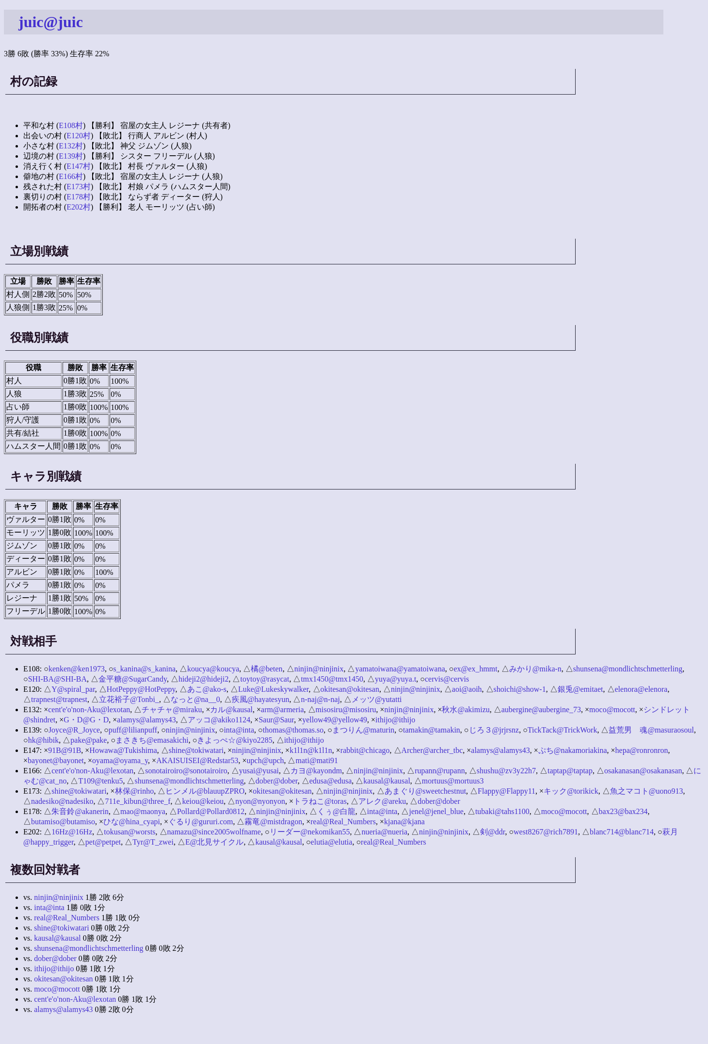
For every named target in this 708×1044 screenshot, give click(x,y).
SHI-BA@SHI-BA (57, 679)
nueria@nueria (384, 832)
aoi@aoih (467, 689)
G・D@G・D (86, 720)
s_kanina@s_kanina (144, 669)
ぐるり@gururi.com (200, 821)
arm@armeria (282, 709)
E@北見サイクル (214, 842)
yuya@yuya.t (395, 679)
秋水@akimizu (465, 709)
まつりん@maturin (363, 730)
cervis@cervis (447, 679)
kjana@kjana (404, 821)
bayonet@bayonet (56, 760)
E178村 (78, 197)
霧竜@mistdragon (273, 821)
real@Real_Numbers (343, 821)
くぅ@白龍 (336, 811)
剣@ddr (492, 832)
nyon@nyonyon (260, 801)
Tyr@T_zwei (153, 842)
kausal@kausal (386, 781)
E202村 (78, 207)
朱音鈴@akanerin (80, 811)
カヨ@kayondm (316, 771)
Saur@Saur (276, 720)
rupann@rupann (440, 771)
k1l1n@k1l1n (311, 750)
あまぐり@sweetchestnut (425, 791)
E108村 (71, 125)
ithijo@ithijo (395, 720)
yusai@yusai (259, 771)
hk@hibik (43, 740)
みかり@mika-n (535, 669)
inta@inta (239, 730)
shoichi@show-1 (520, 689)
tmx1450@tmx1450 (332, 679)
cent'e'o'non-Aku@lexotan (89, 709)
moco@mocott (612, 709)
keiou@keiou (203, 801)
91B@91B (64, 750)
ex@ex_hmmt (475, 669)
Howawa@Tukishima (123, 750)
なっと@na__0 (195, 699)
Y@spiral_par (73, 689)
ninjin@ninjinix (319, 669)
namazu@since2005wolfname (214, 832)
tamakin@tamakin (431, 730)
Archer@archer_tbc (432, 750)
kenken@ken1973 (76, 669)
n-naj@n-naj (320, 699)
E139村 (71, 156)
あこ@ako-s (206, 689)
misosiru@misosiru (346, 709)
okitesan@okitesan (350, 689)
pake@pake (88, 740)
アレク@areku (382, 801)
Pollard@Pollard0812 (210, 811)
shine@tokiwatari (196, 750)
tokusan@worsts (129, 832)
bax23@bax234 (623, 811)
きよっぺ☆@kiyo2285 (234, 740)
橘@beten (266, 669)
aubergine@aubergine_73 (541, 709)
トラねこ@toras (320, 801)
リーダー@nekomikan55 (310, 832)
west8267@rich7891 (546, 832)
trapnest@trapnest (59, 699)
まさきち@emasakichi (152, 740)
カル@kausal (231, 709)
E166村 (71, 176)
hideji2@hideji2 (203, 679)
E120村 (78, 135)
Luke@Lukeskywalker (273, 689)
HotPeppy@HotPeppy (141, 689)
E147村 (78, 166)
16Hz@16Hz (71, 832)
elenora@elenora (641, 689)
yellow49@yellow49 (334, 720)
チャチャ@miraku (172, 709)
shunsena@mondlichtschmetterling (627, 669)
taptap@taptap (570, 771)
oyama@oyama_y (120, 760)
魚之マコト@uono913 (646, 791)
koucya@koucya (213, 669)
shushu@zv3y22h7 (506, 771)
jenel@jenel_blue (436, 811)
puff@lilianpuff (133, 730)
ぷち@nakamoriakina (572, 750)
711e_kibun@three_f (137, 801)
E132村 (71, 146)
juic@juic (50, 22)
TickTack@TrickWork (562, 730)
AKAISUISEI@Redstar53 (197, 760)
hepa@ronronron (641, 750)
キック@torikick (571, 791)
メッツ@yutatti (377, 699)
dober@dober (277, 781)
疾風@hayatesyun (261, 699)
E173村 (78, 186)
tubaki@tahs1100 (502, 811)
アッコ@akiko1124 (219, 720)
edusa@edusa (330, 781)
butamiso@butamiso (63, 821)
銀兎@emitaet (580, 689)
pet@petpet (103, 842)
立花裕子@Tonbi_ (129, 699)
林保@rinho (134, 791)
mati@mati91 (316, 760)
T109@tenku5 (100, 781)
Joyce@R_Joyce (74, 730)
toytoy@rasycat (264, 679)
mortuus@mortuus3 (453, 781)
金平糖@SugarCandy (132, 679)
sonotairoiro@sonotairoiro (186, 771)
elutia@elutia (332, 842)
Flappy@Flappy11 (506, 791)
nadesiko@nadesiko (62, 801)
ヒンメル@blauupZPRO (204, 791)
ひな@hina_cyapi (131, 821)
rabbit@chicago (365, 750)
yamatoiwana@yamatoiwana (400, 669)
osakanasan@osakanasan (643, 771)
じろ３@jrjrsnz (494, 730)
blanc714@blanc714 (622, 832)
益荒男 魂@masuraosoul (651, 730)
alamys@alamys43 (146, 720)
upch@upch (265, 760)
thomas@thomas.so (293, 730)
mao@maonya (142, 811)
